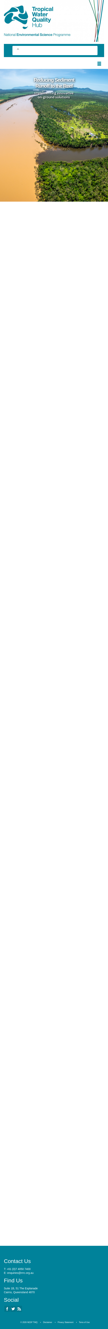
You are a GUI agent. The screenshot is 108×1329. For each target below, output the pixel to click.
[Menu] (99, 64)
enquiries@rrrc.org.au (20, 1272)
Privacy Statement (65, 1322)
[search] (51, 50)
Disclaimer (47, 1322)
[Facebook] (7, 1309)
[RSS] (19, 1309)
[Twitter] (13, 1309)
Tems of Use (84, 1322)
